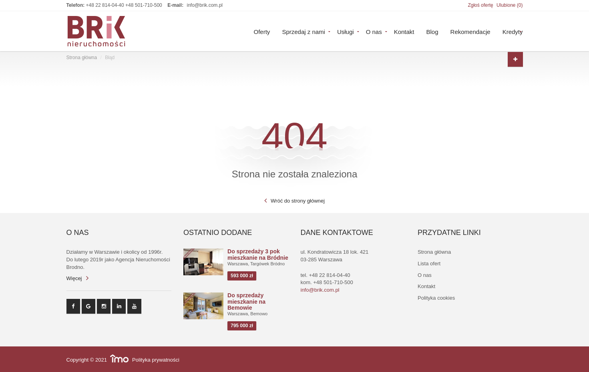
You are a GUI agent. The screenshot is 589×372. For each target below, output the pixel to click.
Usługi (345, 31)
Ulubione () (510, 5)
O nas (374, 31)
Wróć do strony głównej (298, 201)
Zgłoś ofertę (480, 5)
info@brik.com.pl (205, 5)
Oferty (262, 31)
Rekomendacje (470, 31)
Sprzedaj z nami (303, 31)
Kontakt (404, 31)
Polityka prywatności (155, 360)
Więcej (74, 278)
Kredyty (513, 31)
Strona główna (81, 57)
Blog (432, 31)
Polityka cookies (436, 298)
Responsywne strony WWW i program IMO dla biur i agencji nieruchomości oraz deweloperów (119, 358)
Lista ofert (429, 264)
